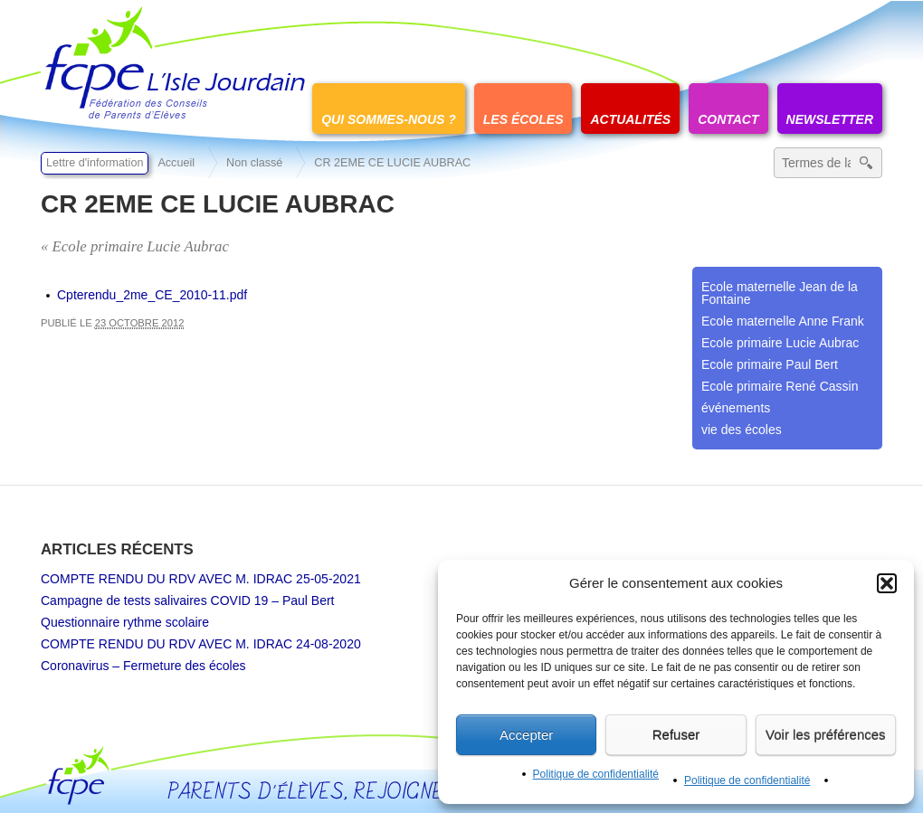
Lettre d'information (94, 162)
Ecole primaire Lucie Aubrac (780, 343)
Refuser (676, 734)
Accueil (176, 162)
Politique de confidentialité (596, 774)
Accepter (526, 734)
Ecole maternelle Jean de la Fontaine (779, 293)
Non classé (254, 162)
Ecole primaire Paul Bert (769, 364)
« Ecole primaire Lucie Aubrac (135, 246)
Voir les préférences (826, 734)
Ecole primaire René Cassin (780, 386)
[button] (887, 583)
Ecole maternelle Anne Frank (782, 321)
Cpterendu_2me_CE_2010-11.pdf (152, 295)
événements (735, 408)
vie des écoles (741, 429)
